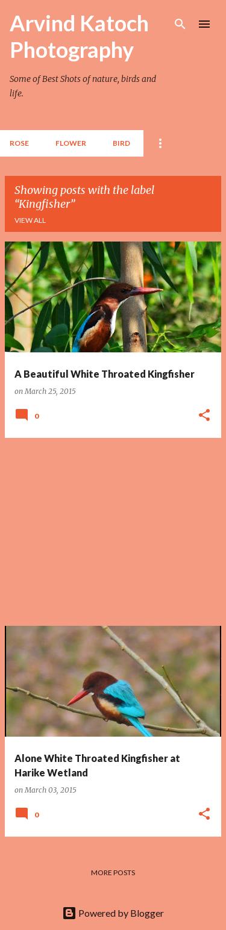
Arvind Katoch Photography (79, 36)
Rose (19, 143)
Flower (70, 143)
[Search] (180, 24)
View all (30, 220)
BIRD (121, 143)
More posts (113, 872)
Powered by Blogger (113, 913)
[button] (204, 415)
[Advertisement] (113, 532)
